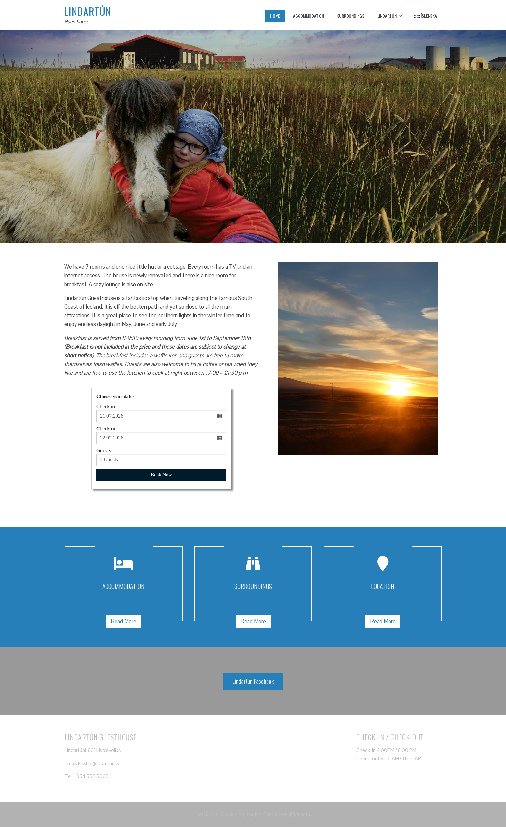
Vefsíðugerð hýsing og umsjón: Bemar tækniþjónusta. (253, 814)
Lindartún (87, 11)
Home (275, 15)
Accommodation (308, 15)
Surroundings (350, 15)
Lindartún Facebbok (253, 681)
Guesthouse (76, 21)
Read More (123, 621)
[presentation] (8, 136)
